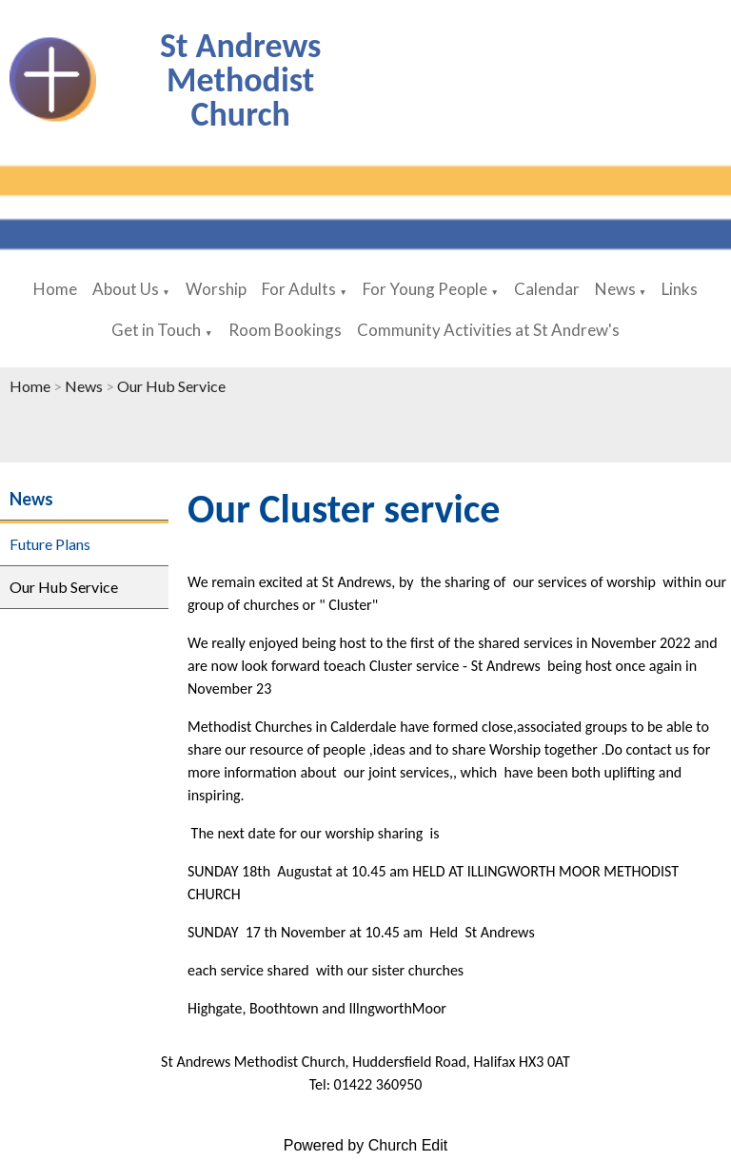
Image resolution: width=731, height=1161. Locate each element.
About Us (125, 289)
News (617, 289)
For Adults (299, 289)
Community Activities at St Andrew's (488, 330)
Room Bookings (285, 330)
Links (680, 289)
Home (55, 289)
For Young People (425, 289)
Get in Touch (156, 330)
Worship (216, 289)
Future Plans (50, 544)
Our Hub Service (171, 386)
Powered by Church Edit (366, 1145)
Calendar (547, 289)
